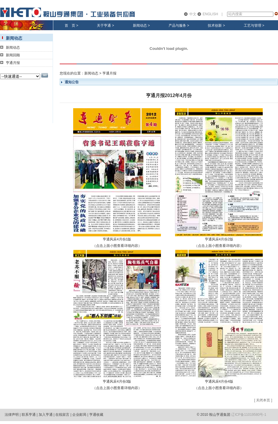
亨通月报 (13, 63)
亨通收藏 (96, 415)
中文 (192, 14)
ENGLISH (210, 14)
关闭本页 (263, 400)
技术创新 (215, 25)
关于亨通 (104, 25)
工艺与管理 (252, 25)
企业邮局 (79, 415)
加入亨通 (46, 415)
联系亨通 (29, 415)
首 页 (70, 25)
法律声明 (12, 415)
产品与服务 (177, 25)
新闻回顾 (13, 55)
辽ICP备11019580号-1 (248, 415)
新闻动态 (140, 25)
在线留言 (62, 415)
